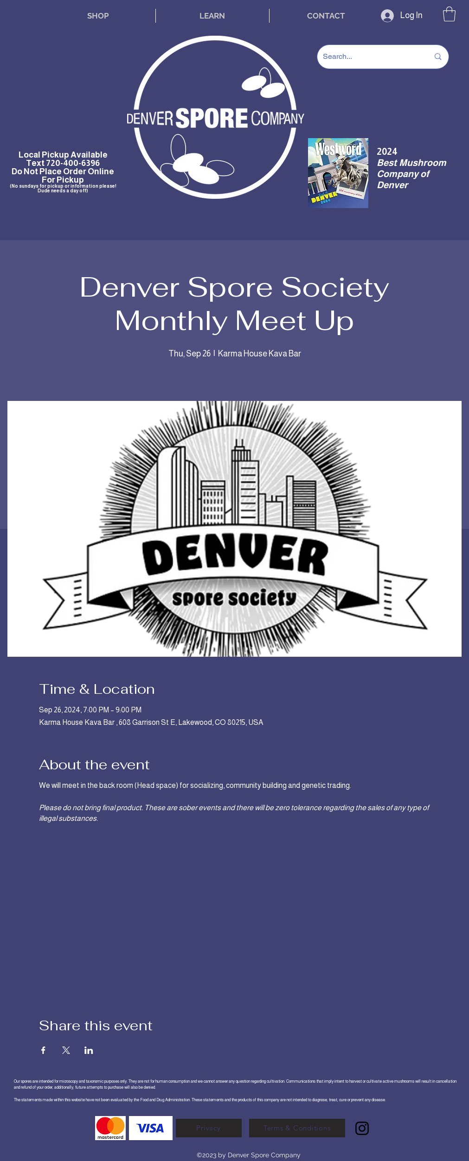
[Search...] (369, 57)
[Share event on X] (66, 1050)
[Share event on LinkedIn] (88, 1050)
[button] (449, 13)
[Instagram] (362, 1128)
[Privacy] (209, 1128)
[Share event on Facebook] (43, 1050)
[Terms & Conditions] (297, 1128)
